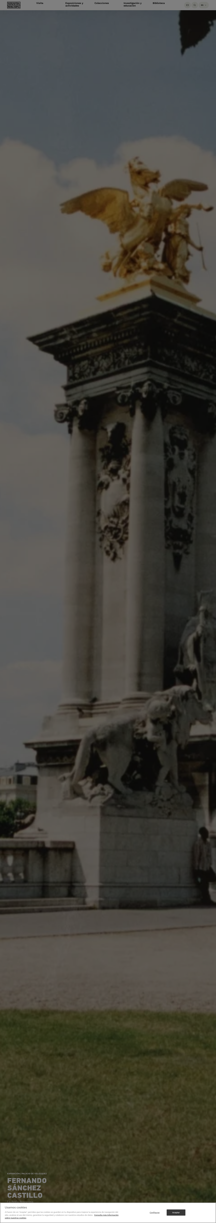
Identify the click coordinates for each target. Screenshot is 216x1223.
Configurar (155, 1212)
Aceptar (176, 1212)
